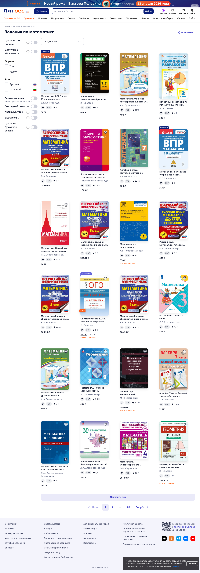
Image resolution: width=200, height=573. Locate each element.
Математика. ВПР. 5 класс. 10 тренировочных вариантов (54, 98)
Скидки (71, 18)
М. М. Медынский (129, 398)
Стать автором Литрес (56, 547)
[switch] (34, 42)
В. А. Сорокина (48, 176)
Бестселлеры (90, 528)
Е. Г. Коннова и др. (50, 102)
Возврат (9, 547)
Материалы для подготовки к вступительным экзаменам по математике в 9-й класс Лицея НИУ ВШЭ (134, 246)
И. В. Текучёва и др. (169, 248)
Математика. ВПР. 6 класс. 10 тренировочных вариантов (172, 173)
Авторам (48, 528)
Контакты (10, 528)
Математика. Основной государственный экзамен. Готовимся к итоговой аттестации (134, 100)
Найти (148, 11)
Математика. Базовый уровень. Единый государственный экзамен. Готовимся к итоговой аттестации (55, 394)
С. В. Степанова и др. (170, 322)
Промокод (29, 18)
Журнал (181, 18)
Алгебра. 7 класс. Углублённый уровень (131, 171)
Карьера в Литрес (14, 533)
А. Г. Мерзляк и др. (129, 176)
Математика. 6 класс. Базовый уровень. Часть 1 (93, 463)
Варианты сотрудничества (58, 538)
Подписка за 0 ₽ (12, 18)
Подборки (84, 18)
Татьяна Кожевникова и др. (94, 180)
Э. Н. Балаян (86, 103)
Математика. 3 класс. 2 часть (171, 317)
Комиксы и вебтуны (163, 18)
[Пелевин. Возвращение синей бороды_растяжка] (100, 3)
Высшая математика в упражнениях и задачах (93, 175)
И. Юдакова (86, 325)
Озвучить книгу (52, 552)
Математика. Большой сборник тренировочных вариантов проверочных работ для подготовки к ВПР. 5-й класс (54, 317)
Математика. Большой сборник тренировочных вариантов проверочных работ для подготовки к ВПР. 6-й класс (133, 317)
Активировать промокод (96, 524)
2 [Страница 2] (112, 507)
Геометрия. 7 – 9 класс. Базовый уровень (92, 389)
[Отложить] (66, 56)
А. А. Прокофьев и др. (131, 105)
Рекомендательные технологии (139, 544)
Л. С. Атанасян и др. (90, 394)
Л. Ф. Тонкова (166, 108)
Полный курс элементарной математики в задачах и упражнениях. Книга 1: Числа (133, 393)
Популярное (57, 18)
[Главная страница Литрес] (16, 11)
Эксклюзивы (116, 18)
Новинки (42, 18)
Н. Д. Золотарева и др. (52, 254)
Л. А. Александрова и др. (92, 468)
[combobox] (97, 11)
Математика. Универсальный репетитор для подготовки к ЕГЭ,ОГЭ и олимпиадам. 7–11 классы (94, 98)
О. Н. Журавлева (128, 468)
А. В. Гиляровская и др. (131, 250)
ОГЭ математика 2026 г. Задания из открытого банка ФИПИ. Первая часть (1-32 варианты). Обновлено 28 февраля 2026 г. (94, 320)
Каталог (42, 11)
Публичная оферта (133, 524)
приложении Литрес (184, 527)
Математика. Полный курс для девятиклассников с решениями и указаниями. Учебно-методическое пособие (55, 250)
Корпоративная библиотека (58, 557)
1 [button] (105, 507)
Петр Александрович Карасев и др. (52, 474)
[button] (142, 507)
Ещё (191, 18)
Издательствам (52, 524)
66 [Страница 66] (128, 507)
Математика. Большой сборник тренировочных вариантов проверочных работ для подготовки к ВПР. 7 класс (54, 171)
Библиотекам (51, 533)
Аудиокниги (99, 18)
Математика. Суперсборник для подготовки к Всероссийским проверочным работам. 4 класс (133, 463)
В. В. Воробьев (48, 322)
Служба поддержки (15, 543)
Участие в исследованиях (18, 538)
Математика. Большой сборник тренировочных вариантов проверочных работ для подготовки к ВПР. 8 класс (93, 243)
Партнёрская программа (57, 543)
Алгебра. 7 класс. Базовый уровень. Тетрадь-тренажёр (173, 395)
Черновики (132, 18)
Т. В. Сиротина (166, 399)
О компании (11, 524)
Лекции (145, 18)
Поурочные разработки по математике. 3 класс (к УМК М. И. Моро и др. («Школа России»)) (173, 103)
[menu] (62, 41)
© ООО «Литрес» (100, 567)
